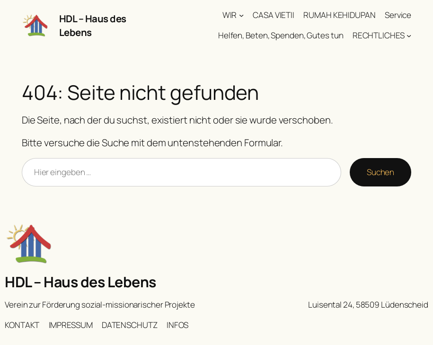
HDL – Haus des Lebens (80, 282)
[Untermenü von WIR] (241, 15)
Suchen (380, 172)
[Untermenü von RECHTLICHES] (408, 35)
